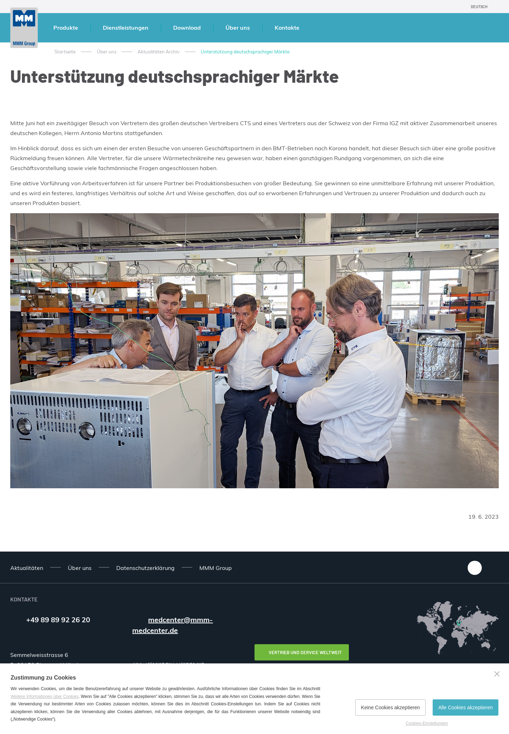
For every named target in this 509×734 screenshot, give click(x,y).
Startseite (65, 51)
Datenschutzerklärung (145, 567)
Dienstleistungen (125, 27)
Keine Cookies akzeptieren (390, 707)
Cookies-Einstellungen (427, 723)
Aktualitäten (26, 567)
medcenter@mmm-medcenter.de (172, 625)
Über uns (238, 27)
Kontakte (287, 27)
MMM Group (215, 567)
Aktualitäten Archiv (159, 51)
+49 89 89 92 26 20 (58, 619)
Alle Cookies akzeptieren (465, 707)
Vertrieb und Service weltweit (305, 652)
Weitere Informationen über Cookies (44, 696)
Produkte (65, 27)
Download (187, 27)
